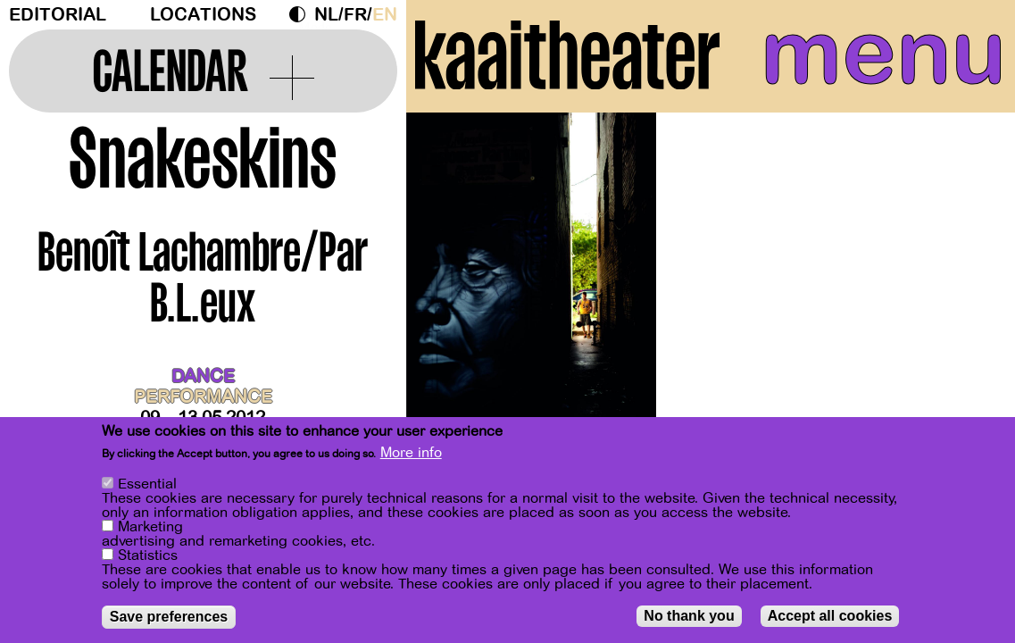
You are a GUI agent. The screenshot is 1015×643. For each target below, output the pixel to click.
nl (326, 15)
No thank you (689, 618)
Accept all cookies (830, 618)
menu (883, 53)
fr (355, 15)
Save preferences (169, 619)
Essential (147, 487)
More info (411, 456)
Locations (203, 15)
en (384, 15)
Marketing (150, 530)
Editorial (57, 15)
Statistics (148, 558)
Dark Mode (301, 14)
